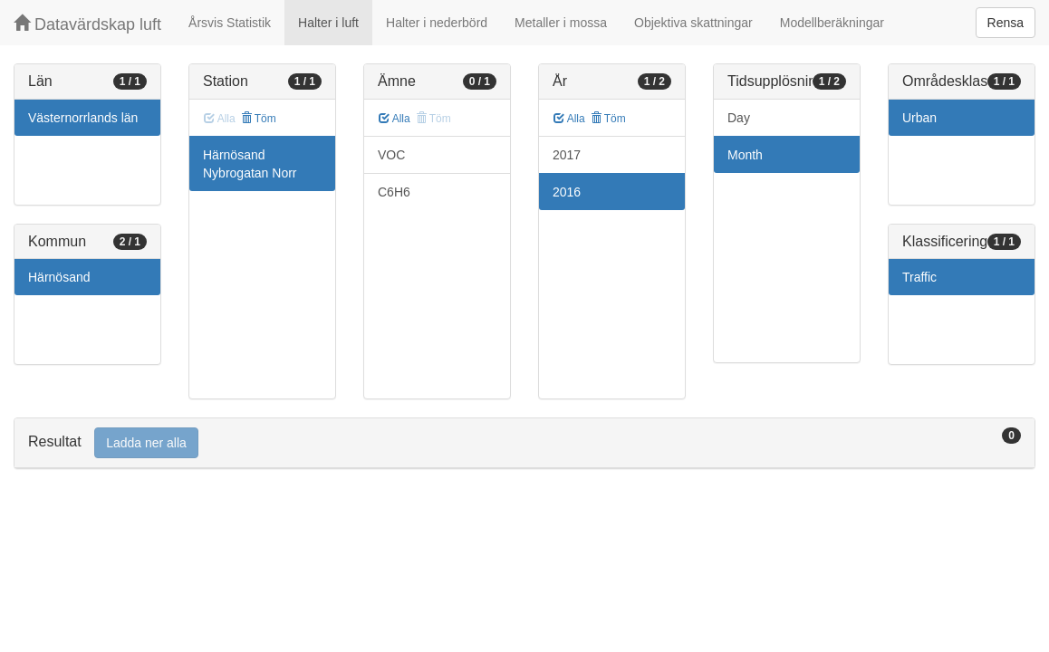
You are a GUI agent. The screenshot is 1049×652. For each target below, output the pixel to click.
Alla (394, 118)
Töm (258, 118)
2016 (567, 192)
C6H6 (394, 192)
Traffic (919, 277)
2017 (567, 155)
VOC (391, 155)
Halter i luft (328, 22)
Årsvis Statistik (229, 22)
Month (745, 155)
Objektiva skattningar (693, 22)
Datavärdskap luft (87, 24)
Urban (919, 117)
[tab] (524, 443)
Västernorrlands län (83, 117)
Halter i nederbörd (436, 22)
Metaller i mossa (561, 22)
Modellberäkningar (832, 22)
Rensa (1005, 22)
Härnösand (59, 277)
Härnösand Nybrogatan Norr (250, 164)
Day (738, 117)
